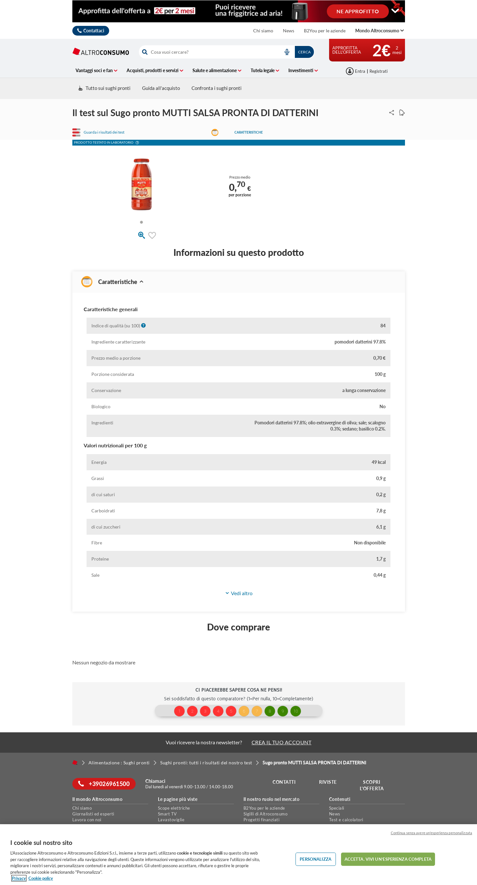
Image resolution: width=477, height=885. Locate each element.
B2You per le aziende (325, 30)
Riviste (328, 782)
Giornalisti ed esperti (93, 813)
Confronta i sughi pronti (217, 88)
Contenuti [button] (340, 799)
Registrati (378, 71)
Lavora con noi (86, 819)
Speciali (336, 808)
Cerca (304, 51)
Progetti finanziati (262, 819)
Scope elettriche (174, 808)
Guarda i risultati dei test (104, 132)
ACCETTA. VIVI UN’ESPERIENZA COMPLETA (388, 858)
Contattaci (93, 30)
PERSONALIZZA (315, 858)
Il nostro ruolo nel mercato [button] (272, 799)
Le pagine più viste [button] (178, 799)
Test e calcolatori (346, 819)
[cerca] (208, 52)
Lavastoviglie (171, 819)
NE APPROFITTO (358, 11)
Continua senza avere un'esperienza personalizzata (431, 833)
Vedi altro (239, 593)
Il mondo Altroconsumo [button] (97, 799)
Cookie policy (40, 878)
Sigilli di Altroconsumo (266, 813)
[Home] (75, 762)
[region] (238, 854)
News (288, 30)
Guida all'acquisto (161, 88)
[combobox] (227, 52)
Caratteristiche (248, 132)
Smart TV (167, 813)
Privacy (19, 878)
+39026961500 (104, 783)
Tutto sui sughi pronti (104, 88)
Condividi (390, 112)
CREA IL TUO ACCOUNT (282, 742)
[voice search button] (287, 52)
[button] (137, 143)
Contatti (284, 782)
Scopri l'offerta (372, 785)
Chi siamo (263, 30)
